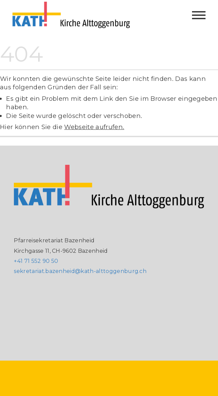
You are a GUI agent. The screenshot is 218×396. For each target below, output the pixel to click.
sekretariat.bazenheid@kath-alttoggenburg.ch (80, 271)
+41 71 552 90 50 (36, 261)
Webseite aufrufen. (94, 127)
